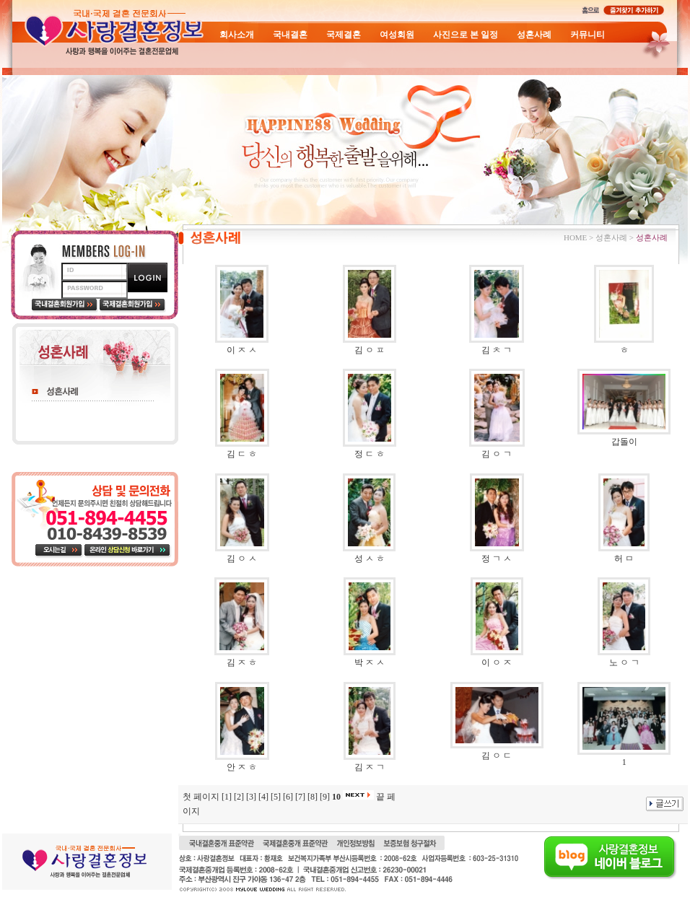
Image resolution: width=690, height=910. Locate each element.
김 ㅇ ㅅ (242, 559)
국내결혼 (290, 35)
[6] (288, 797)
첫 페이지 (201, 797)
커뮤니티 (587, 35)
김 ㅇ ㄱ (496, 454)
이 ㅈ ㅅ (242, 350)
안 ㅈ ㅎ (242, 767)
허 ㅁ (624, 559)
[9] (325, 797)
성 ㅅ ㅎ (369, 559)
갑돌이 (624, 442)
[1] (227, 797)
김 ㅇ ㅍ (369, 350)
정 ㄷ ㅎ (369, 454)
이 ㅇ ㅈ (496, 662)
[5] (276, 797)
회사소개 (236, 35)
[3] (251, 797)
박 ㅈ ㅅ (369, 662)
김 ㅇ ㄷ (496, 756)
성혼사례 (534, 35)
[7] (300, 797)
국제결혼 (343, 35)
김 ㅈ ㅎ (242, 662)
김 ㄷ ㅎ (242, 454)
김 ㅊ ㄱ (496, 350)
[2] (239, 797)
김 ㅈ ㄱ (369, 767)
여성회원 (397, 35)
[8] (312, 797)
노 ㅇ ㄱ (624, 662)
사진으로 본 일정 (465, 35)
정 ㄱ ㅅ (496, 559)
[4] (263, 797)
